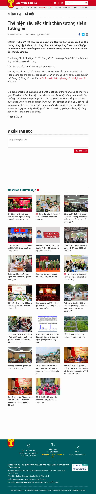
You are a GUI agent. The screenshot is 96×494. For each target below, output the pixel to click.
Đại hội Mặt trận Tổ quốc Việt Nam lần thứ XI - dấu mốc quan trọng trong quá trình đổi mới (20, 401)
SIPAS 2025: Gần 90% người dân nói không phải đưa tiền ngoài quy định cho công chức (47, 338)
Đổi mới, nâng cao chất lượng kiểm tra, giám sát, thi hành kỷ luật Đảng (20, 305)
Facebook (79, 34)
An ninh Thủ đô (26, 3)
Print (87, 34)
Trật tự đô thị (26, 8)
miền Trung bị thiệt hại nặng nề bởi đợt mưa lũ (62, 78)
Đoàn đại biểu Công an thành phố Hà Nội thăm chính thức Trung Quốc (20, 248)
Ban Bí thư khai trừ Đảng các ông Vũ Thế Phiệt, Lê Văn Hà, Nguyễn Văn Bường (48, 248)
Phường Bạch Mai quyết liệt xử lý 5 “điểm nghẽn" (19, 367)
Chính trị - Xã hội (45, 8)
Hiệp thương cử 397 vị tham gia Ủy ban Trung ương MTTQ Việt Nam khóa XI (48, 305)
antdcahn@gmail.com (77, 454)
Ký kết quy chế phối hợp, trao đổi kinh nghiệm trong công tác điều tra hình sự (19, 216)
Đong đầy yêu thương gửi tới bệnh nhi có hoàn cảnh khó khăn (48, 217)
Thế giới (58, 8)
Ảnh (35, 8)
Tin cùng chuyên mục (22, 190)
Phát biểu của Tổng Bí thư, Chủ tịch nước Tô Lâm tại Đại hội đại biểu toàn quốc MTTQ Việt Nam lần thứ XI (76, 370)
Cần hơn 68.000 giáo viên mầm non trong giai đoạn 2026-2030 (46, 400)
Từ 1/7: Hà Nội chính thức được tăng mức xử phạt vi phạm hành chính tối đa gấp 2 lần (47, 370)
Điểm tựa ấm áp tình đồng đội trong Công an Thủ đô (46, 275)
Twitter (83, 34)
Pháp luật (67, 8)
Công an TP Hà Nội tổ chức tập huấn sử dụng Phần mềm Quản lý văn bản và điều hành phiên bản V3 (76, 218)
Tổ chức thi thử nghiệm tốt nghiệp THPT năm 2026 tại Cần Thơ (75, 248)
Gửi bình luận (81, 151)
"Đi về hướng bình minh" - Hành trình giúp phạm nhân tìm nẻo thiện (76, 277)
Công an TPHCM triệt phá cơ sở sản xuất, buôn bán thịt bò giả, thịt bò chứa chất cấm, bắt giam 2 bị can (20, 338)
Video (75, 8)
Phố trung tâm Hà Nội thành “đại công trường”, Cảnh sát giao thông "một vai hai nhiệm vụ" (75, 307)
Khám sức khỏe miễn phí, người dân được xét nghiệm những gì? (19, 277)
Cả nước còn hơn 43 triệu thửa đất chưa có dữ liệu (74, 335)
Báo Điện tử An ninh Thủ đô (11, 4)
